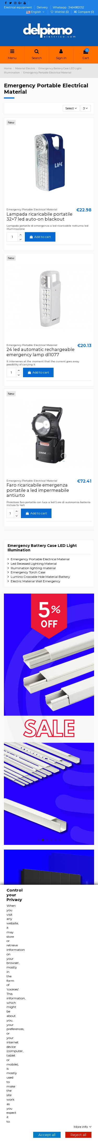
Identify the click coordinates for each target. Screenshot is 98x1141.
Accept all (46, 1135)
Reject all (78, 1135)
